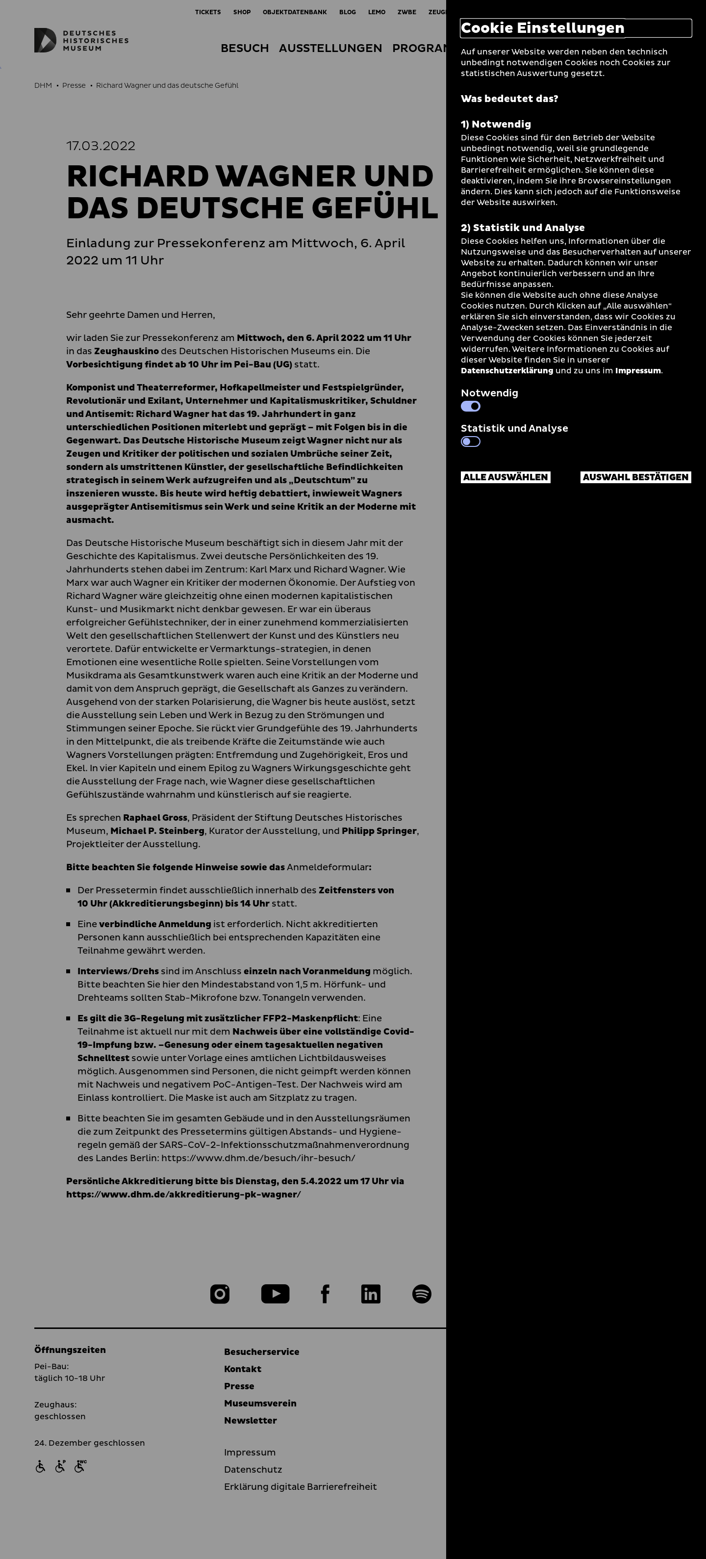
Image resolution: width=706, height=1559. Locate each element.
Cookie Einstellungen (543, 28)
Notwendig (489, 399)
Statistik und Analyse (514, 434)
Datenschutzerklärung (507, 371)
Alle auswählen (505, 477)
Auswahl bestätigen (636, 477)
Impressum (638, 371)
